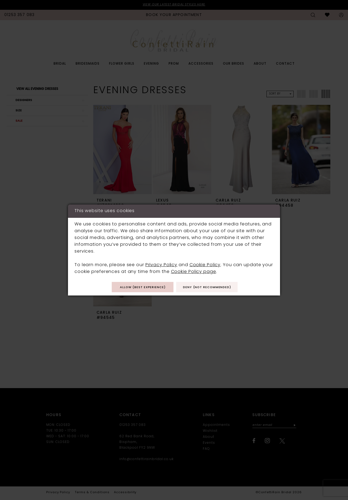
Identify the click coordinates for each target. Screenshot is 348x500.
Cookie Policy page (193, 271)
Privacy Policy (161, 265)
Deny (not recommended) (210, 287)
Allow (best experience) (140, 287)
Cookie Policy (205, 265)
